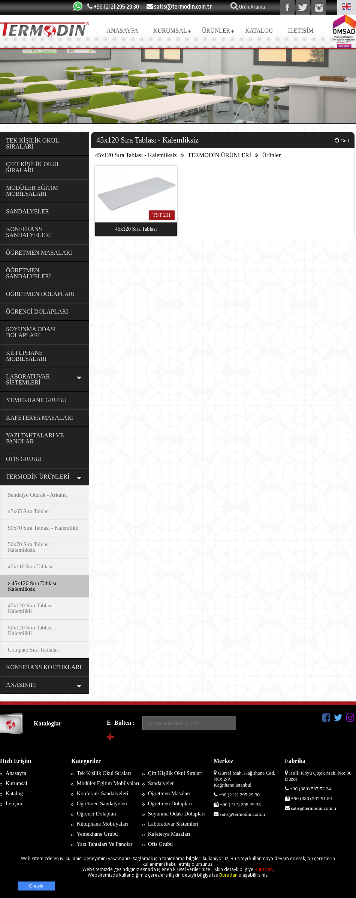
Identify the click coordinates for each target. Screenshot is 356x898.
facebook (287, 7)
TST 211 (162, 215)
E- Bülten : (121, 722)
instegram (318, 7)
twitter (303, 7)
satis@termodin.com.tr (179, 6)
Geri (342, 140)
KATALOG (259, 30)
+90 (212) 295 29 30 (113, 6)
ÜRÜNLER (216, 30)
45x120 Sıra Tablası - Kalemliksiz (136, 155)
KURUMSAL (170, 30)
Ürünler (271, 155)
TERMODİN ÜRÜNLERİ (219, 155)
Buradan (263, 869)
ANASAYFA (122, 30)
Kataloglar (47, 723)
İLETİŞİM (301, 30)
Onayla (36, 886)
